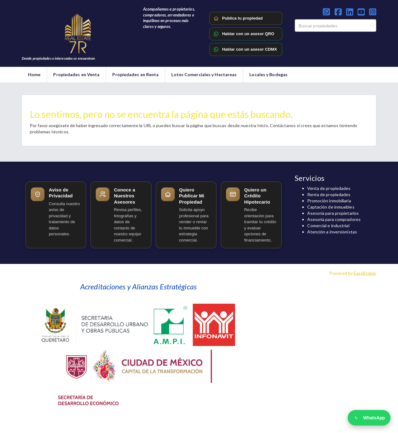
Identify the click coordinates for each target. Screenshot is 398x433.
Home (34, 74)
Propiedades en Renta (135, 74)
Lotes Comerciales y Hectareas (204, 74)
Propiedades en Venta (76, 74)
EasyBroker (365, 273)
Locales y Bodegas (268, 74)
